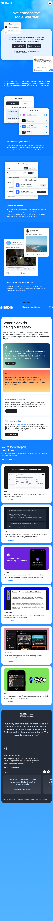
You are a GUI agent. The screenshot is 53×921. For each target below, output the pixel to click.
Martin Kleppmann (23, 424)
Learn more (10, 363)
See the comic (11, 411)
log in (18, 52)
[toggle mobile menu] (50, 3)
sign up (24, 52)
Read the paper (12, 434)
